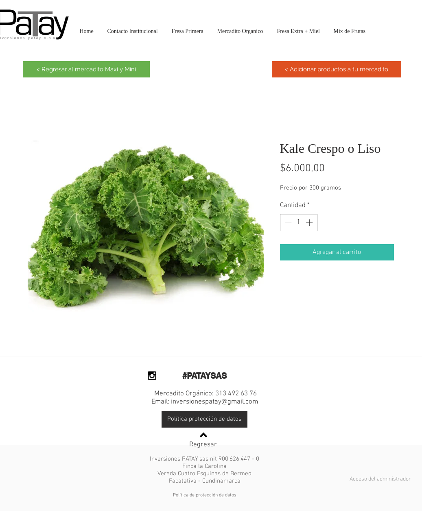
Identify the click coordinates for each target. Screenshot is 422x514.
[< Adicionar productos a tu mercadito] (336, 69)
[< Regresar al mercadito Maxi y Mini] (86, 69)
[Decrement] (287, 222)
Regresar (203, 445)
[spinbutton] (298, 222)
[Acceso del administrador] (380, 479)
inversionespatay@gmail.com (214, 402)
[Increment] (310, 222)
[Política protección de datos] (204, 419)
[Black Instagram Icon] (152, 376)
